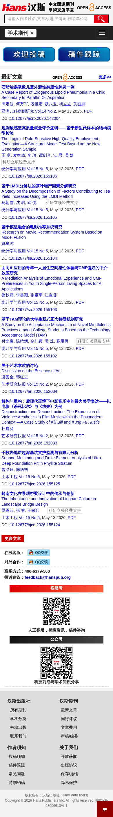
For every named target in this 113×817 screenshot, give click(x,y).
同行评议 (69, 718)
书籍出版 (18, 727)
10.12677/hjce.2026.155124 (35, 525)
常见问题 (17, 773)
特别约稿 (17, 782)
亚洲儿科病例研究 (17, 111)
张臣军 (36, 295)
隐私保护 (69, 782)
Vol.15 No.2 (37, 384)
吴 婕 (69, 155)
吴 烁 (49, 341)
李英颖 (22, 295)
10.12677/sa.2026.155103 (33, 309)
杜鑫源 (7, 428)
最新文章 (69, 710)
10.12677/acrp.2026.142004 (35, 118)
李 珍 (32, 155)
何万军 (22, 104)
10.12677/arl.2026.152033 (33, 443)
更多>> (105, 77)
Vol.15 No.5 (37, 169)
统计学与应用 (13, 169)
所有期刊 (18, 710)
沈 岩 (20, 202)
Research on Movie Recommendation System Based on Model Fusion (51, 232)
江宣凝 (51, 295)
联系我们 (18, 736)
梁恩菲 (7, 510)
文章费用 (69, 727)
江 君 (58, 155)
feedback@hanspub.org (48, 577)
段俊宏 (36, 104)
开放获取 (69, 756)
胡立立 (65, 104)
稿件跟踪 (17, 765)
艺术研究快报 (13, 384)
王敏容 (33, 510)
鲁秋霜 (7, 295)
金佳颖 (36, 341)
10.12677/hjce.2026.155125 (35, 484)
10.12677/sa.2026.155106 (33, 176)
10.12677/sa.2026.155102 (33, 356)
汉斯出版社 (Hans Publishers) (65, 795)
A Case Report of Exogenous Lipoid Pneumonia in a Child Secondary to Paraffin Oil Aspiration (53, 92)
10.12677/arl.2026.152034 (33, 391)
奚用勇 (62, 341)
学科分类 (18, 718)
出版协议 (69, 765)
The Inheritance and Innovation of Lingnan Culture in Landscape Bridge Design (48, 498)
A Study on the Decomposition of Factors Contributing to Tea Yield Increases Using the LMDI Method (55, 191)
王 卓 (6, 155)
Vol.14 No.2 (45, 111)
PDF (88, 111)
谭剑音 (45, 155)
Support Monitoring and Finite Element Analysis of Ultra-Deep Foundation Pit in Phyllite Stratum (51, 457)
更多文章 (13, 538)
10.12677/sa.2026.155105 (33, 217)
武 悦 (32, 202)
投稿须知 (17, 756)
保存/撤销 (69, 773)
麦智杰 (19, 155)
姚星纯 (7, 243)
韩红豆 (22, 377)
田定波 (7, 104)
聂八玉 (51, 104)
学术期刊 (20, 33)
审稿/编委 (69, 736)
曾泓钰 (7, 469)
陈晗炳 (22, 341)
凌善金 (7, 377)
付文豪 (7, 341)
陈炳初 (22, 469)
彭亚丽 (80, 104)
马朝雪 (7, 202)
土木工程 (9, 476)
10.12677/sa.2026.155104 (33, 258)
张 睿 (20, 510)
